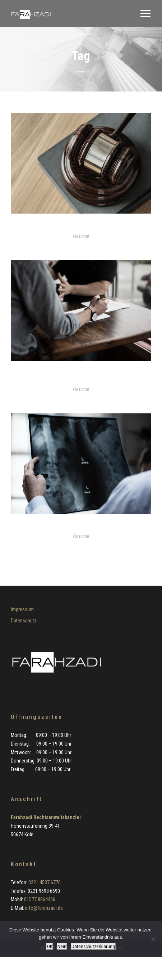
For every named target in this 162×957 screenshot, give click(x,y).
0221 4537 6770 (44, 882)
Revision (81, 226)
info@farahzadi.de (44, 908)
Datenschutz (24, 620)
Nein (61, 946)
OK (49, 946)
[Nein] (153, 939)
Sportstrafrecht (81, 527)
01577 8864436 (39, 899)
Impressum (22, 609)
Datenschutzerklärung (93, 946)
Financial (81, 236)
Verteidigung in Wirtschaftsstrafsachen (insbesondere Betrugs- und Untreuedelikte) (81, 377)
